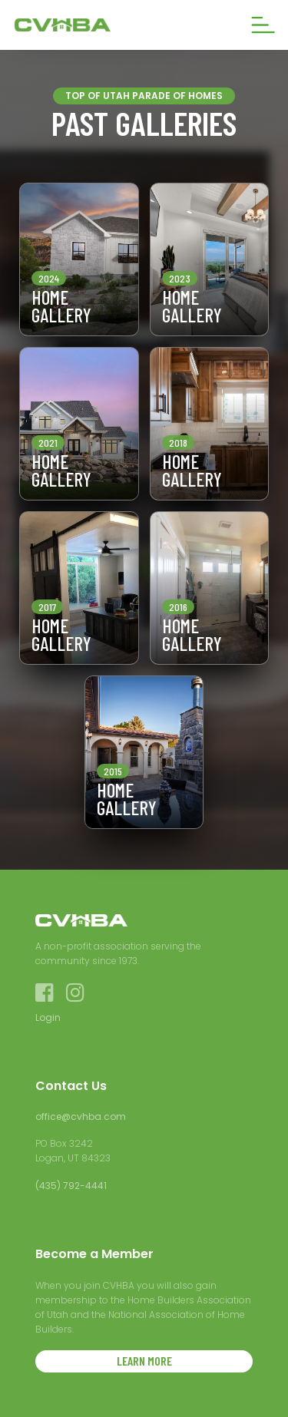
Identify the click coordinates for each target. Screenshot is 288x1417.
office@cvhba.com (80, 1116)
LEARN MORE (144, 1360)
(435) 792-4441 (71, 1185)
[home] (91, 24)
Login (48, 1017)
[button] (263, 25)
